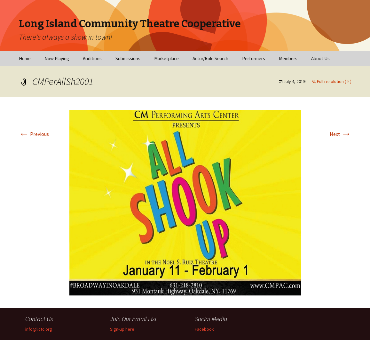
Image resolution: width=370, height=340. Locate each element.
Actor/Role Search (210, 58)
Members (288, 58)
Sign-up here (122, 329)
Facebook (204, 329)
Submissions (127, 58)
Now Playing (56, 58)
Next (340, 134)
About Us (320, 58)
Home (25, 58)
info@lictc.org (38, 329)
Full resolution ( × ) (334, 81)
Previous (34, 134)
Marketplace (166, 58)
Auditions (92, 58)
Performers (253, 58)
